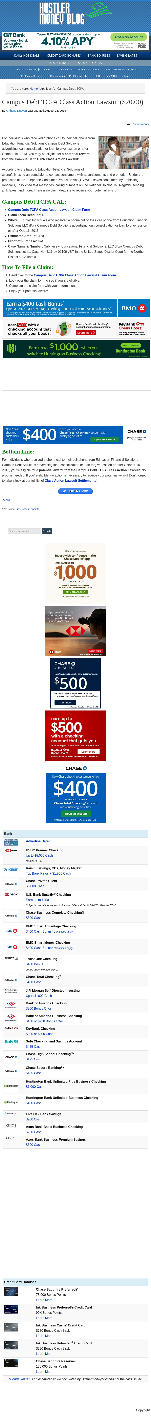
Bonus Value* (19, 1379)
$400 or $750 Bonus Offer (44, 1021)
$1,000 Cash (35, 1086)
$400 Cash (33, 982)
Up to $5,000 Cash (39, 855)
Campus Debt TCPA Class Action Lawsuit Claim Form (75, 275)
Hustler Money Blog (75, 13)
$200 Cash (33, 1119)
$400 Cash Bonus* (49, 931)
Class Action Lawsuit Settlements (70, 480)
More (6, 500)
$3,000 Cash (35, 886)
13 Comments (140, 124)
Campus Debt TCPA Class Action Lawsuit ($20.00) (72, 102)
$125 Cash (33, 1059)
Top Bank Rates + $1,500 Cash (48, 873)
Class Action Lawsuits (27, 509)
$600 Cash (33, 1144)
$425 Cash (33, 1046)
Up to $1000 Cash (39, 996)
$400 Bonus (34, 964)
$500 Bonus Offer (38, 1008)
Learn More (44, 1300)
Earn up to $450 (37, 900)
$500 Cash (33, 918)
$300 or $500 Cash (39, 1034)
